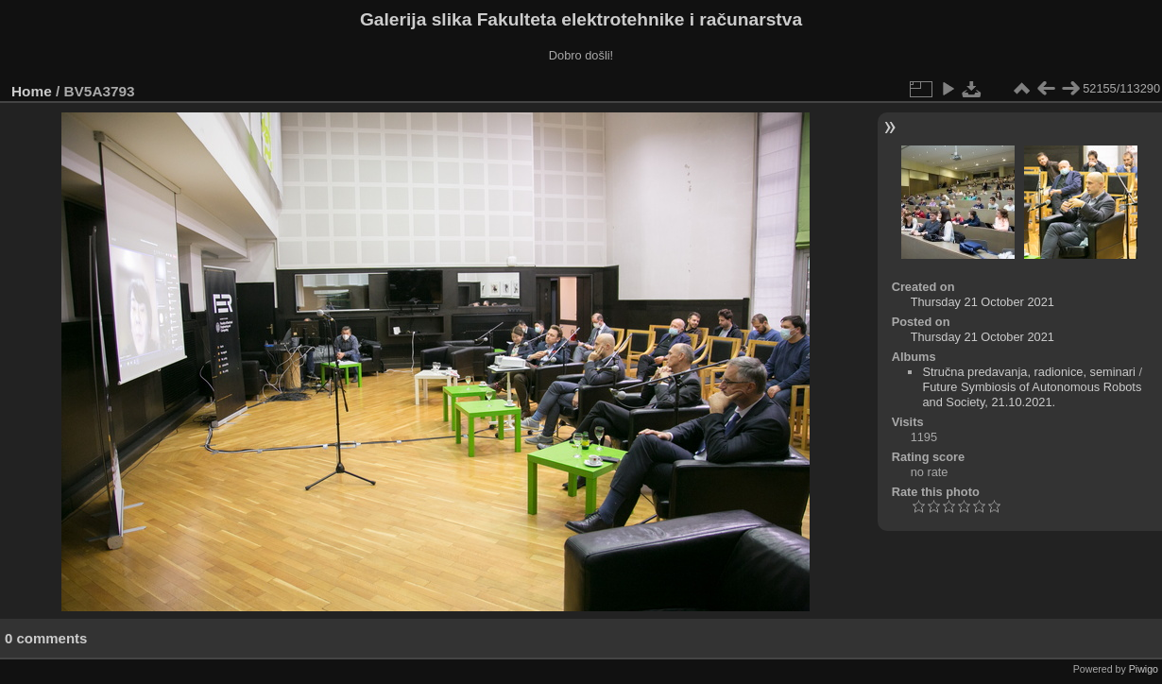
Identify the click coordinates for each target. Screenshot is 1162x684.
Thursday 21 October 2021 (982, 302)
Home (31, 91)
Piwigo (1143, 669)
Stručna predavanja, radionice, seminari (1029, 372)
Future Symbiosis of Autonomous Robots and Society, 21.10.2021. (1031, 394)
